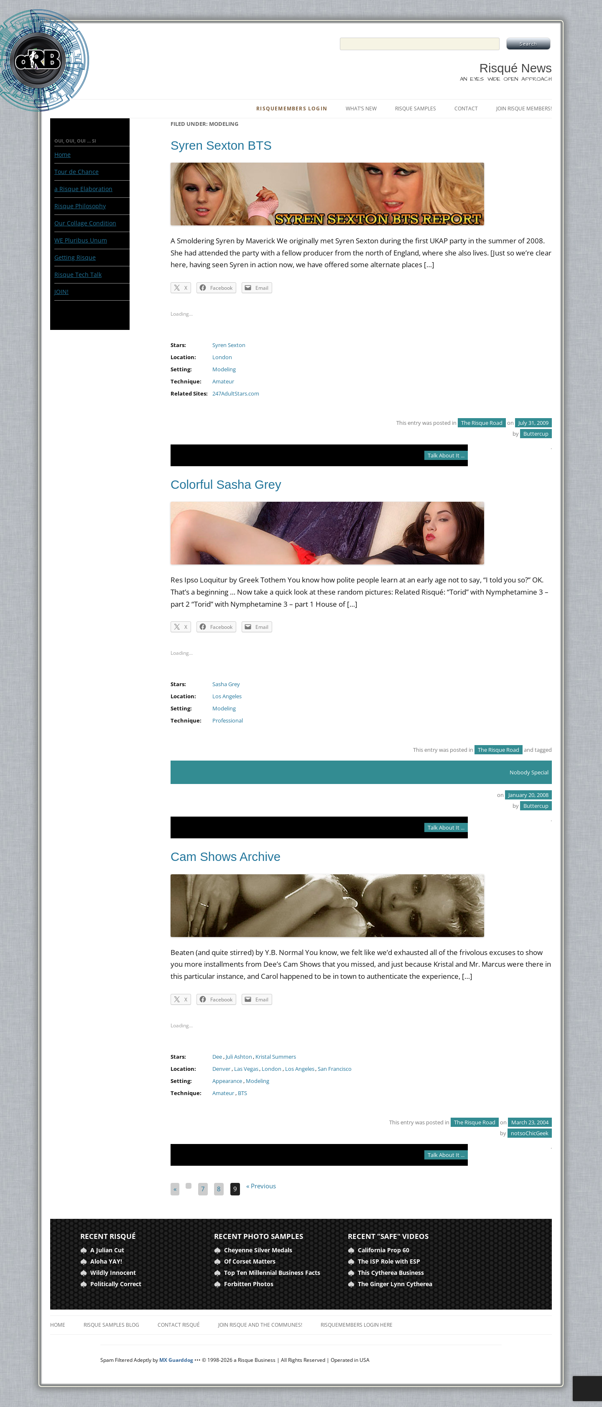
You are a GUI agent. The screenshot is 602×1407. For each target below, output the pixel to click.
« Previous (261, 1186)
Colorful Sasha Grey (226, 484)
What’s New (361, 108)
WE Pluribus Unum (80, 240)
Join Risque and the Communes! (260, 1324)
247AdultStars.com (235, 393)
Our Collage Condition (85, 223)
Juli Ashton (239, 1056)
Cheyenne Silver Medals (258, 1250)
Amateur (223, 381)
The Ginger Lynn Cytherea (395, 1284)
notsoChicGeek (529, 1133)
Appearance (227, 1081)
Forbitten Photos (248, 1284)
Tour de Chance (76, 172)
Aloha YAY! (106, 1261)
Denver (221, 1068)
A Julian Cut (107, 1250)
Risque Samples (415, 108)
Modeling (224, 369)
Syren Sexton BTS (221, 145)
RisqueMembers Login (291, 108)
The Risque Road (482, 422)
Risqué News (516, 68)
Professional (227, 720)
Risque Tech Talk (78, 274)
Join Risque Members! (524, 108)
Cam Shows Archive (226, 856)
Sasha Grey (226, 684)
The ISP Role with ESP (389, 1261)
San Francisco (335, 1068)
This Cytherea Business (391, 1273)
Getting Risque (75, 257)
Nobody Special (529, 772)
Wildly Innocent (113, 1273)
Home (62, 154)
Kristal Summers (275, 1056)
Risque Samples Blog (111, 1324)
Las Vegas (246, 1068)
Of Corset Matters (249, 1261)
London (222, 357)
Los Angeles (227, 696)
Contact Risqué (179, 1324)
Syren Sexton (228, 345)
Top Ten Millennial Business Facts (272, 1273)
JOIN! (61, 292)
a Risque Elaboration (83, 189)
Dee (217, 1056)
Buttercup (535, 433)
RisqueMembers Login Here (357, 1324)
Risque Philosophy (80, 206)
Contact (466, 108)
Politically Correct (115, 1284)
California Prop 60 (383, 1250)
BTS (242, 1093)
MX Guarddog (176, 1360)
